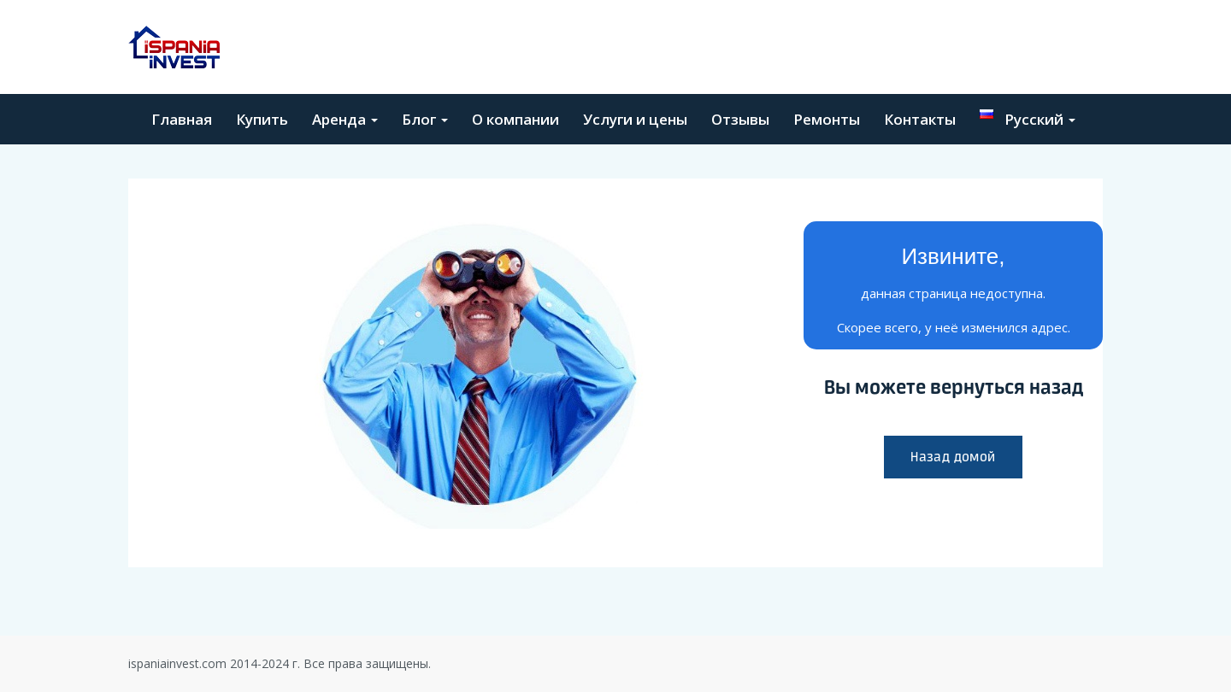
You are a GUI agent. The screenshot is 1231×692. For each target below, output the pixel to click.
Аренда (345, 119)
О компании (515, 119)
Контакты (920, 119)
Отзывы (740, 119)
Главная (181, 119)
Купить (262, 119)
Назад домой (952, 457)
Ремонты (826, 119)
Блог (425, 119)
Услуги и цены (635, 119)
